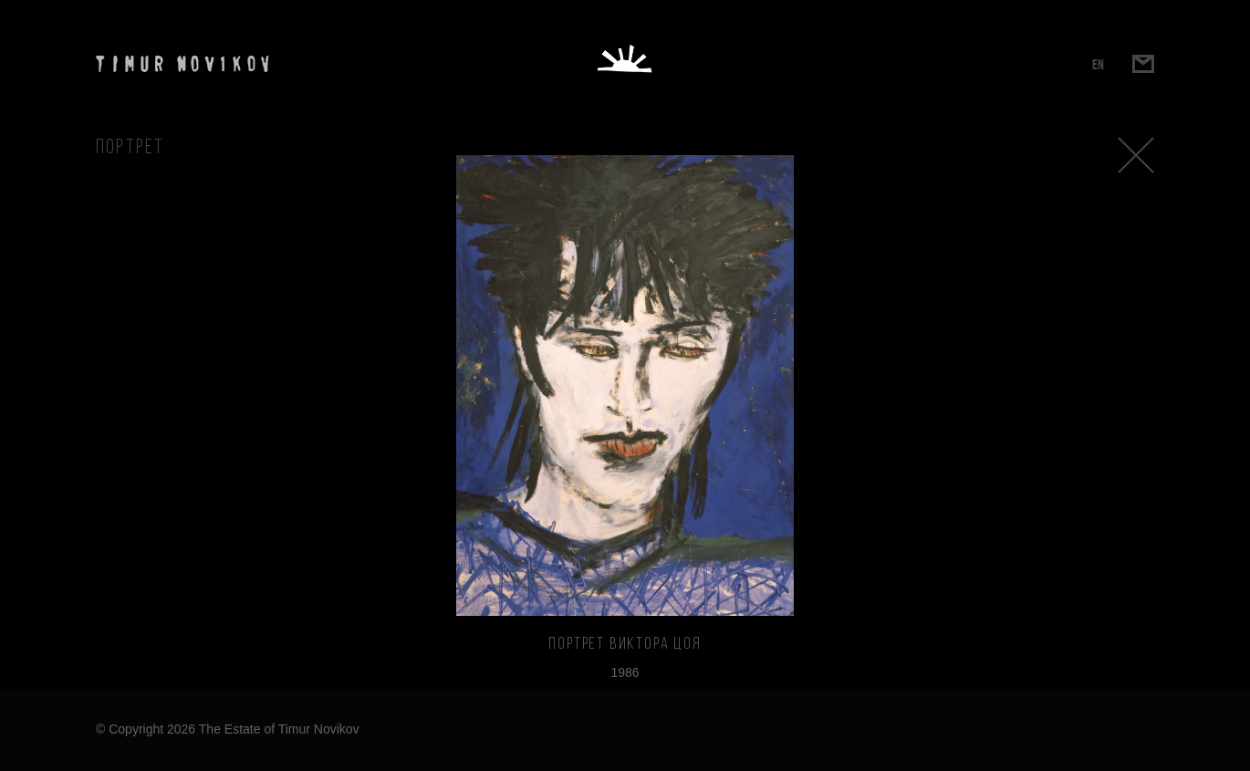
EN (1098, 64)
